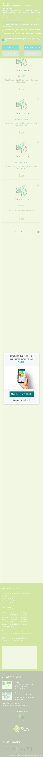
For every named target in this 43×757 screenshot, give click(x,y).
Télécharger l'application (21, 394)
